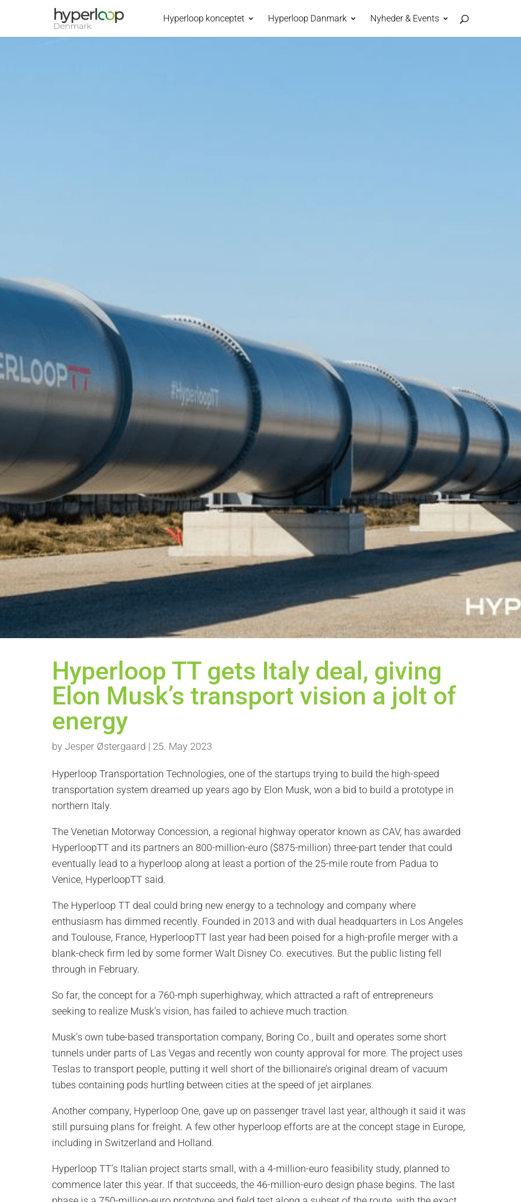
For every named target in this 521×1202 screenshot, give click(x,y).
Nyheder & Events (404, 19)
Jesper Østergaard (105, 746)
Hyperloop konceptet (204, 19)
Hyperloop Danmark (307, 19)
